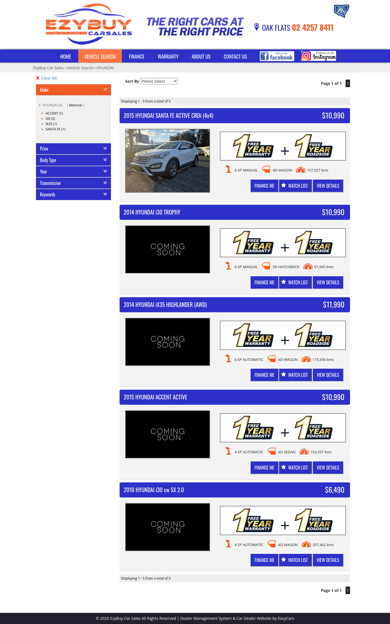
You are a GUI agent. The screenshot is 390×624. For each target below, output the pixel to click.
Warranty (168, 56)
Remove (75, 105)
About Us (201, 56)
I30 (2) (50, 118)
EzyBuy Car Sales (48, 67)
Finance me (264, 185)
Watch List (298, 185)
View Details (328, 185)
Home (65, 56)
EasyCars (286, 618)
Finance (136, 56)
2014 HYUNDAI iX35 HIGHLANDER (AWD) (165, 304)
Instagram (318, 56)
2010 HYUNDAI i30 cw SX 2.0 (154, 490)
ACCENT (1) (54, 113)
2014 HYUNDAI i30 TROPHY (152, 212)
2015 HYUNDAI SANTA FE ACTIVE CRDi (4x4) (168, 115)
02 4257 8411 (313, 27)
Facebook (277, 56)
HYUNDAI (105, 67)
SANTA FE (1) (55, 129)
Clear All (49, 78)
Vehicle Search (100, 56)
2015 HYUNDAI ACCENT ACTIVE (155, 397)
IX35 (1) (51, 124)
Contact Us (235, 56)
